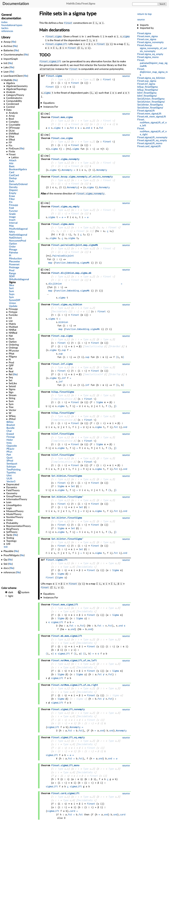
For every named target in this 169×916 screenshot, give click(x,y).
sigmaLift (57, 622)
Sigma (99, 402)
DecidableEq (59, 311)
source (141, 19)
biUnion (63, 322)
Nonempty (67, 170)
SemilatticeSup (93, 346)
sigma (126, 36)
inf (64, 378)
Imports (144, 25)
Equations (49, 103)
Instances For (50, 107)
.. (152, 48)
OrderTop (115, 374)
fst (72, 127)
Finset (68, 23)
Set (73, 486)
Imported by (147, 28)
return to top (144, 14)
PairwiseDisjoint (63, 255)
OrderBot (115, 346)
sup (64, 350)
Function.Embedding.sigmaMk (72, 262)
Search (162, 4)
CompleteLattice (62, 398)
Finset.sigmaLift (56, 44)
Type (60, 79)
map (50, 262)
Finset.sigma (54, 36)
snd (88, 127)
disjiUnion (55, 283)
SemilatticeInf (93, 374)
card (72, 811)
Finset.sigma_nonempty (90, 193)
